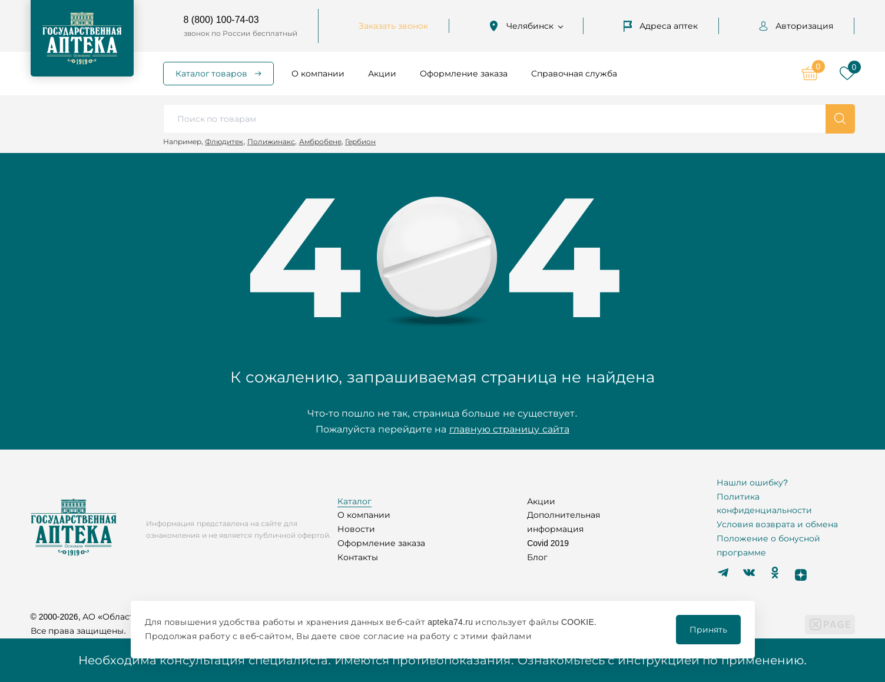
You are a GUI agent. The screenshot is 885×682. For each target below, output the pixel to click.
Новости (356, 529)
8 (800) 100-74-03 (221, 19)
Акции (382, 73)
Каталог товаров (211, 73)
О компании (317, 73)
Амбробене (320, 141)
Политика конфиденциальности (764, 503)
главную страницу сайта (509, 429)
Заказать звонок (393, 26)
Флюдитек (224, 141)
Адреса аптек (661, 26)
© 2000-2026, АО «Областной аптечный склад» (128, 616)
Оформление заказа (464, 73)
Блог (537, 557)
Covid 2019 (548, 543)
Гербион (360, 141)
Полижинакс (271, 141)
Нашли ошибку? (752, 482)
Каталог (354, 501)
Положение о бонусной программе (768, 545)
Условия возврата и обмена (777, 524)
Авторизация (796, 26)
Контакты (357, 557)
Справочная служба (574, 73)
